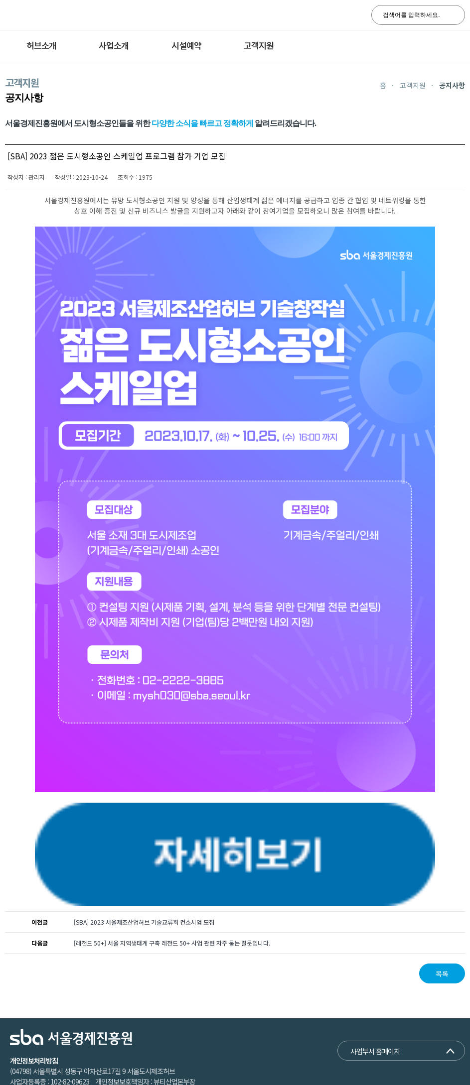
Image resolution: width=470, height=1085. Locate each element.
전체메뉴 (455, 45)
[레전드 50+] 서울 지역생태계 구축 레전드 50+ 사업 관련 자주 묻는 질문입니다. (172, 920)
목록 (442, 951)
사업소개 (114, 45)
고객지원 (259, 45)
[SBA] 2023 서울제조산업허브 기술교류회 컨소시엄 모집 (144, 899)
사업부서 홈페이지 (375, 1029)
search (451, 14)
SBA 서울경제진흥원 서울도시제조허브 (77, 15)
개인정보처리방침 (34, 1038)
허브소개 (41, 45)
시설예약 (186, 45)
